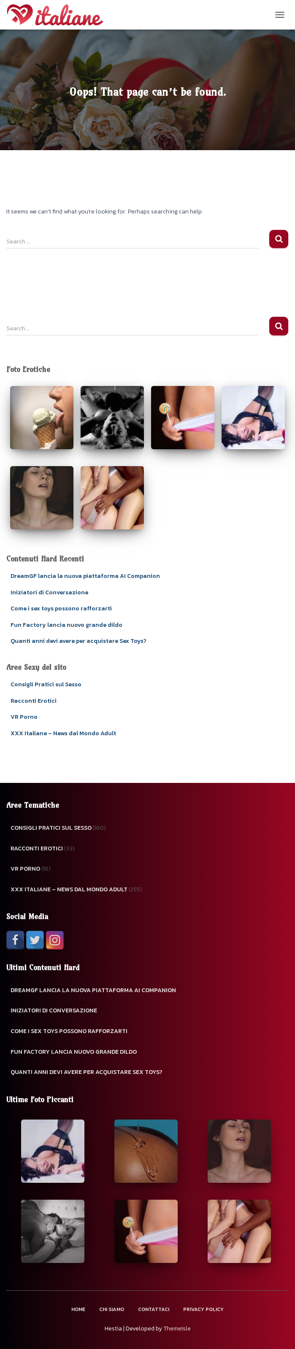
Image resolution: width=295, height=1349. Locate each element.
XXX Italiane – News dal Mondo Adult (63, 733)
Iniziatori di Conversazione (49, 592)
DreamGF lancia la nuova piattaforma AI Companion (85, 576)
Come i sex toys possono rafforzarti (61, 608)
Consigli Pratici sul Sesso (46, 684)
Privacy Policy (203, 1309)
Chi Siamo (111, 1309)
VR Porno (24, 716)
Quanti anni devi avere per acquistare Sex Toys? (78, 641)
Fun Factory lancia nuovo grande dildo (66, 625)
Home (78, 1309)
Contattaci (153, 1309)
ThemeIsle (177, 1328)
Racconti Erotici (34, 700)
